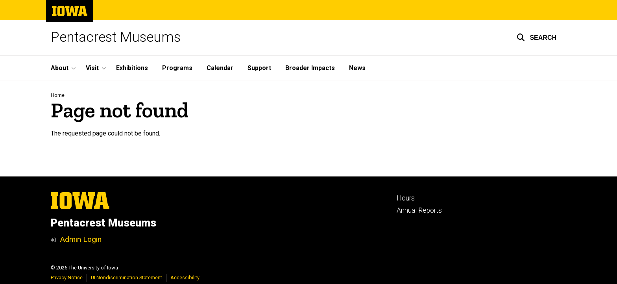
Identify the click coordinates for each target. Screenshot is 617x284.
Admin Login (81, 239)
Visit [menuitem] (92, 68)
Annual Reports (419, 210)
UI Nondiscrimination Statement (126, 277)
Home (58, 95)
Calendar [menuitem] (220, 68)
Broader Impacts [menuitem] (310, 68)
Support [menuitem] (259, 68)
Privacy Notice (67, 277)
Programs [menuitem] (177, 68)
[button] (536, 37)
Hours (406, 198)
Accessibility (185, 277)
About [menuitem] (59, 68)
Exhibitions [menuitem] (132, 68)
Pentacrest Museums (116, 37)
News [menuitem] (357, 68)
